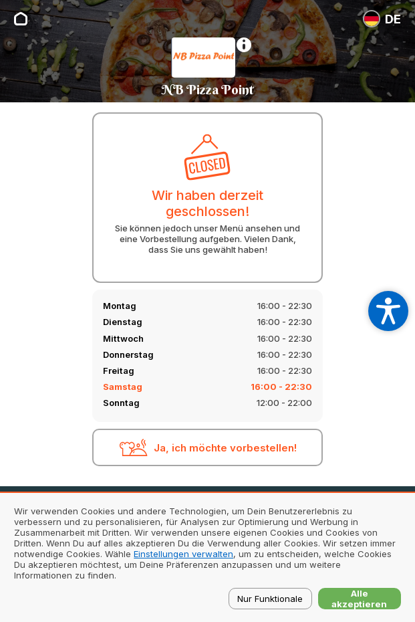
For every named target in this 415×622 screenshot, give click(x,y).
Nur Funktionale (270, 598)
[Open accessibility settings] (388, 311)
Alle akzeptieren (359, 598)
